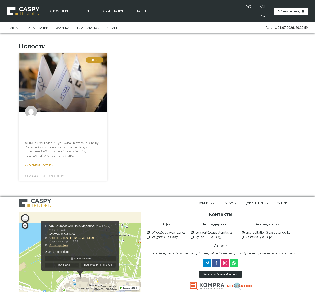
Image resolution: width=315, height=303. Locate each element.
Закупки (62, 27)
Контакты (138, 11)
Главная (13, 27)
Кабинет (113, 27)
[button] (291, 11)
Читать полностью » (39, 165)
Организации (38, 27)
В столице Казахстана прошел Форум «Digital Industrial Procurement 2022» (57, 128)
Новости (84, 11)
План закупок (88, 27)
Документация (111, 11)
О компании (59, 11)
